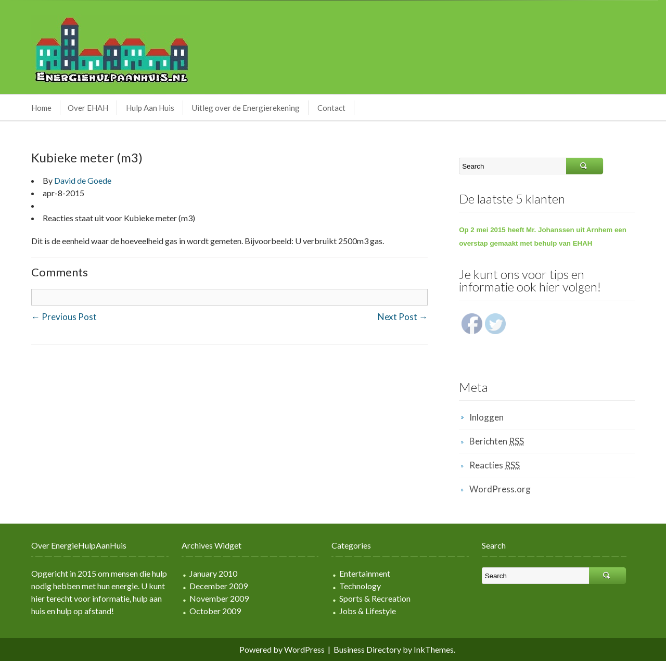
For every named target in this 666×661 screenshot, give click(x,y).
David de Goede (82, 180)
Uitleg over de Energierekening (246, 107)
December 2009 (218, 586)
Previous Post (64, 316)
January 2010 (213, 573)
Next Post (403, 316)
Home (41, 107)
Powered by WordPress (282, 649)
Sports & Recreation (375, 598)
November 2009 (219, 598)
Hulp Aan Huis (150, 107)
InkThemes (434, 649)
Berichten (496, 441)
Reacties (494, 465)
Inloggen (486, 417)
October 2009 (215, 611)
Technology (360, 586)
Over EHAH (88, 107)
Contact (331, 107)
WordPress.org (500, 489)
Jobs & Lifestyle (367, 611)
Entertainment (364, 573)
